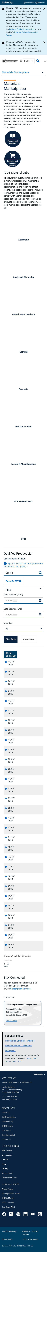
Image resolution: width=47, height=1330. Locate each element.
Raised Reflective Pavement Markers (33, 915)
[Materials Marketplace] (42, 72)
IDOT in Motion (8, 1273)
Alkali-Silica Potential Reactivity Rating (33, 719)
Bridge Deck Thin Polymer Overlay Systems (33, 966)
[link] (4, 1289)
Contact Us (6, 1215)
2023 (13, 1136)
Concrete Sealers (33, 690)
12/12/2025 (13, 893)
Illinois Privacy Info (30, 1314)
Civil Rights (6, 1206)
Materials (8, 623)
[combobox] (28, 61)
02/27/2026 (13, 828)
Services (40, 3)
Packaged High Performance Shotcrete (32, 790)
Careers (5, 1235)
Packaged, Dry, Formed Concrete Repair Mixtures (33, 831)
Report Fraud (7, 1248)
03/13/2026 (13, 716)
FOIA (4, 1239)
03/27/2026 (13, 707)
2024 (7, 1136)
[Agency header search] (38, 61)
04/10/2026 (13, 664)
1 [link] (4, 1038)
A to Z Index (7, 1226)
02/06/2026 (13, 860)
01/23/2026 (13, 870)
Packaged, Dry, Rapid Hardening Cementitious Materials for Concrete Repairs (33, 670)
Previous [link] (8, 1036)
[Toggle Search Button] (40, 573)
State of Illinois (27, 1321)
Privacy (5, 1244)
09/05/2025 (13, 941)
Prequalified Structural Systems (19, 1116)
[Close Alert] (44, 8)
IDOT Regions (7, 1201)
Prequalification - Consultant (18, 1121)
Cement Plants (32, 729)
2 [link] (8, 1038)
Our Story (6, 1188)
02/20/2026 (13, 841)
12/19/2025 (13, 880)
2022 (20, 1136)
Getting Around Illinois (11, 1269)
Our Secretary (7, 1197)
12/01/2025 (13, 902)
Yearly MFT (10, 1125)
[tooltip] (20, 581)
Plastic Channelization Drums (32, 953)
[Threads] (40, 1289)
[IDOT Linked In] (26, 1289)
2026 (28, 1133)
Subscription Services (20, 1064)
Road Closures (8, 1278)
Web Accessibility (9, 1306)
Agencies (29, 3)
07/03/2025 (13, 976)
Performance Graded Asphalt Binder (32, 803)
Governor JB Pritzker (9, 1321)
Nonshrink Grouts (33, 683)
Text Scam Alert (8, 1282)
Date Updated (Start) (13, 594)
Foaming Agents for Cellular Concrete (32, 777)
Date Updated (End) (13, 609)
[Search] (23, 572)
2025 (34, 1133)
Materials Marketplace (15, 72)
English (26, 61)
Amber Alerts (7, 1264)
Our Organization (9, 1192)
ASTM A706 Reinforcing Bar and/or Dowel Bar (33, 883)
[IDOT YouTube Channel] (33, 1289)
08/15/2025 (13, 950)
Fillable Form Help (9, 1253)
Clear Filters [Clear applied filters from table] (28, 639)
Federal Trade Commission (21, 29)
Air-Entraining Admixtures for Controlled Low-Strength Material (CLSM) (33, 752)
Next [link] (6, 1042)
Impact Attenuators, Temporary (30, 1019)
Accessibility (7, 1230)
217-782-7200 (11, 1096)
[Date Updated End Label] (23, 615)
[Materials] (23, 629)
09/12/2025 (13, 925)
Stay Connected (8, 1210)
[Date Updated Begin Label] (23, 600)
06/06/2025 (13, 995)
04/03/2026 (13, 697)
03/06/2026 (13, 746)
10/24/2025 (13, 912)
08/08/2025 (13, 963)
